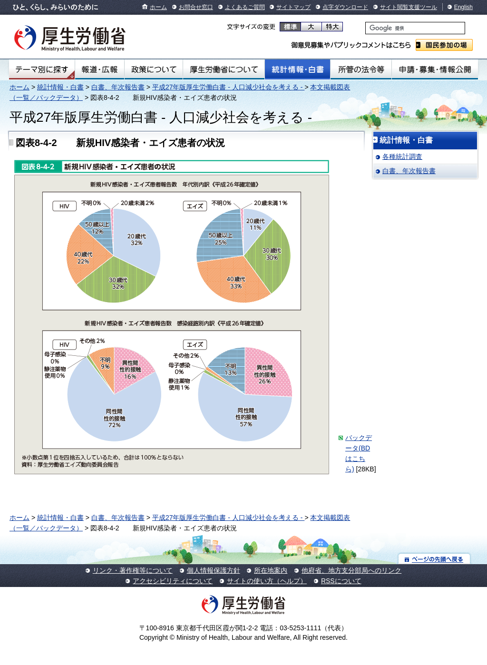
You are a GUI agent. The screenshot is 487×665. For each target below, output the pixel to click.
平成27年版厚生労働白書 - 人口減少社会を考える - (228, 87)
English (463, 7)
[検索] (415, 28)
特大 (332, 26)
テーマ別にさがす (42, 69)
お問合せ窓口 (196, 7)
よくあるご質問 (245, 7)
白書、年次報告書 (118, 87)
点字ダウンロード (345, 7)
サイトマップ (293, 7)
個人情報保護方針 (213, 570)
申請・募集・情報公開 (435, 69)
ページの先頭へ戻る (434, 558)
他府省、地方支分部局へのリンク (351, 570)
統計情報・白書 (297, 69)
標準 (290, 26)
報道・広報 (99, 69)
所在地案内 (270, 570)
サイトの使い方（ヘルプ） (267, 581)
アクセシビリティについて (173, 581)
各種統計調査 (402, 156)
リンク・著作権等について (133, 570)
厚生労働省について (224, 69)
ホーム (158, 7)
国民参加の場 (444, 45)
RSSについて (341, 581)
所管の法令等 (361, 69)
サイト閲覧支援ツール (408, 7)
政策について (154, 69)
